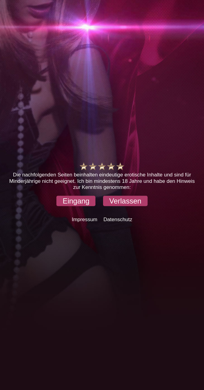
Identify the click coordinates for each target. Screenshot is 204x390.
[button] (75, 201)
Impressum (84, 219)
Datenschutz (117, 219)
